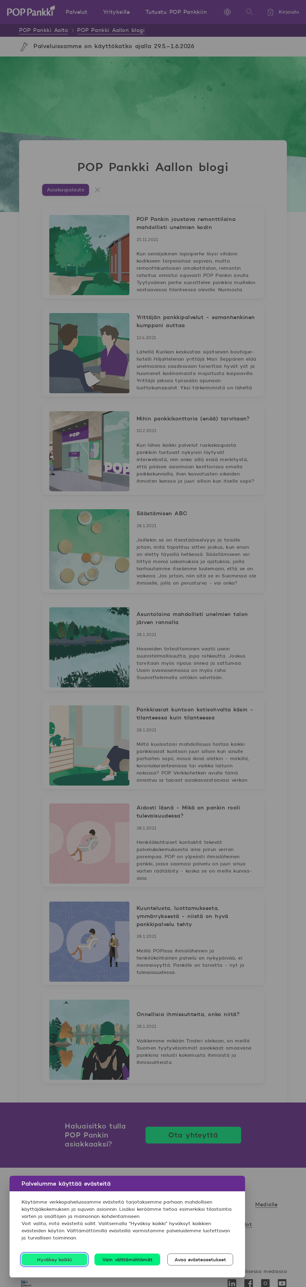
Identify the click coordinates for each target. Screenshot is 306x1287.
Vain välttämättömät (127, 1259)
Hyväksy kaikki (54, 1259)
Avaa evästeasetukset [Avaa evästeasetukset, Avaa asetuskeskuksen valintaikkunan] (200, 1259)
